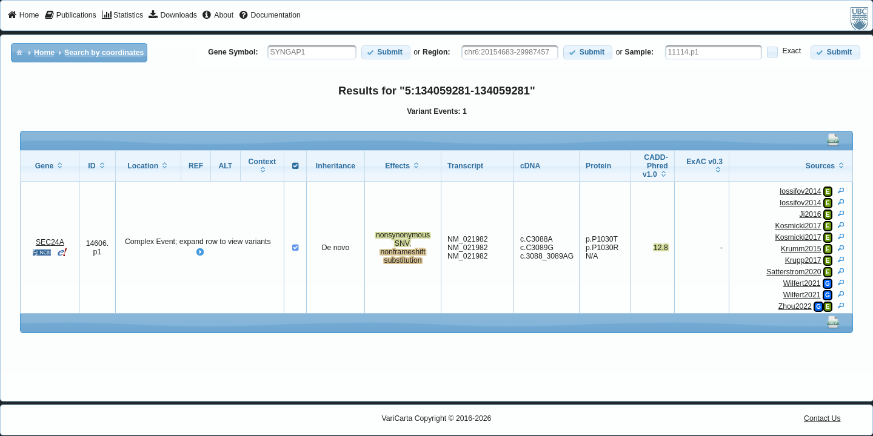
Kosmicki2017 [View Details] (798, 226)
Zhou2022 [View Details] (795, 306)
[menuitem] (23, 15)
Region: (436, 52)
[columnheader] (50, 166)
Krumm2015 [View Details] (801, 249)
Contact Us (822, 418)
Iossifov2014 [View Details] (800, 191)
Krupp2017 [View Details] (803, 260)
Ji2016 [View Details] (810, 214)
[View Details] (841, 190)
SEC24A (50, 242)
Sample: (639, 52)
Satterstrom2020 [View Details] (793, 272)
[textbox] (311, 52)
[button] (385, 52)
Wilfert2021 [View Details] (802, 283)
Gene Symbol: (233, 52)
